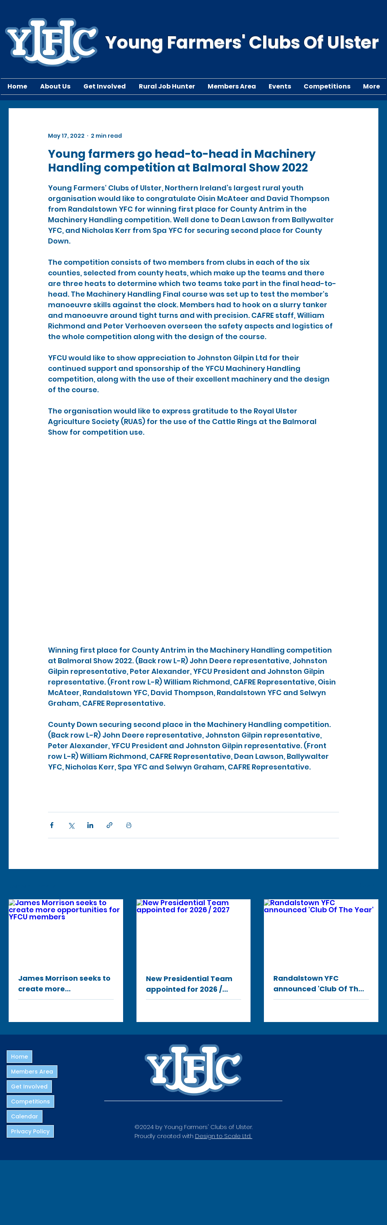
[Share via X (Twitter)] (71, 825)
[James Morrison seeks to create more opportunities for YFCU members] (66, 931)
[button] (55, 86)
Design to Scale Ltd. (223, 1136)
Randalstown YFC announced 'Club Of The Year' (318, 983)
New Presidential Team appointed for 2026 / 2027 (189, 984)
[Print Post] (129, 825)
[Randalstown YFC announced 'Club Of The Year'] (321, 931)
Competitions (30, 1101)
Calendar (24, 1116)
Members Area (32, 1072)
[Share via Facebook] (51, 825)
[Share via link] (109, 825)
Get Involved (29, 1086)
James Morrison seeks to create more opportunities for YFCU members (64, 983)
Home (19, 1057)
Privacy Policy (30, 1131)
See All (368, 885)
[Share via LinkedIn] (90, 825)
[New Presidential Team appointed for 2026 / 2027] (193, 931)
